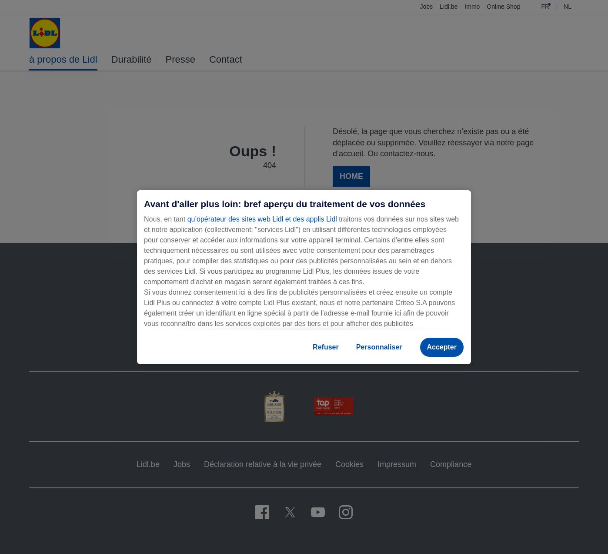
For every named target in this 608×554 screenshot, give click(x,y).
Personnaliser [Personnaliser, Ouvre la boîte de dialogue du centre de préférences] (379, 347)
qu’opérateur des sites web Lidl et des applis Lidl (262, 219)
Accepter (442, 347)
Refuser (326, 347)
